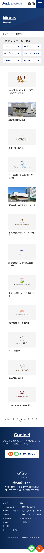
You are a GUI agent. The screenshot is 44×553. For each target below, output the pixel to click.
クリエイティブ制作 (10, 511)
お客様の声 (25, 522)
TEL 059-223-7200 (13, 490)
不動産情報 (7, 518)
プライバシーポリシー (11, 530)
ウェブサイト (9, 53)
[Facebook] (29, 4)
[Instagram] (33, 4)
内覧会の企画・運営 (28, 518)
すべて (7, 46)
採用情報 (6, 526)
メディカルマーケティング (31, 511)
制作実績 (6, 515)
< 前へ (7, 419)
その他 (27, 60)
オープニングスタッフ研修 (31, 515)
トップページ (8, 34)
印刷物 (7, 60)
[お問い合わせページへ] (39, 548)
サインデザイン (30, 53)
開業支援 (23, 503)
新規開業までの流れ (28, 507)
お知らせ (6, 522)
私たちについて (8, 507)
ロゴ (26, 46)
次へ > (22, 421)
